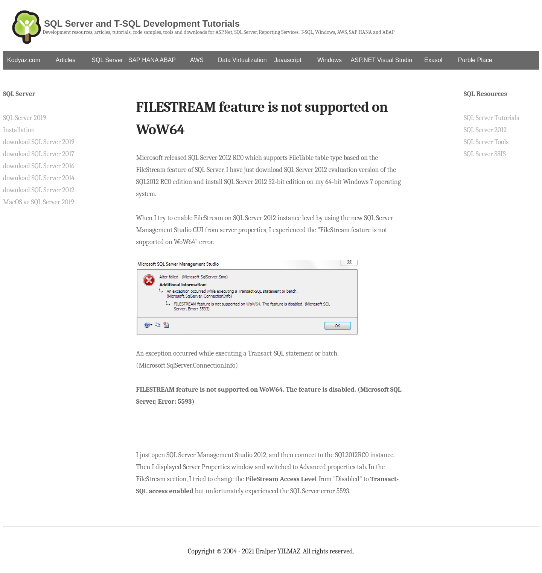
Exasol (433, 60)
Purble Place (475, 60)
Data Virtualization (242, 60)
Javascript (287, 60)
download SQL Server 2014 (39, 178)
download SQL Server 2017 (39, 154)
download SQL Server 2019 (39, 142)
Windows (329, 60)
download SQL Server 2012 (39, 190)
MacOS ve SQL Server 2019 (38, 202)
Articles (65, 60)
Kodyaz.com (23, 60)
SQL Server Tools (486, 142)
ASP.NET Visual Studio (382, 60)
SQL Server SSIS (485, 154)
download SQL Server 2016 (39, 166)
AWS (197, 60)
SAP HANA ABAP (152, 60)
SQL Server (107, 60)
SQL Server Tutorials (491, 118)
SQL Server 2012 (485, 130)
